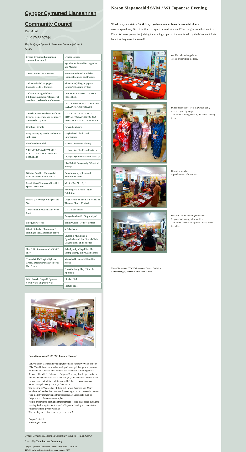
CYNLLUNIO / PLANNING (40, 73)
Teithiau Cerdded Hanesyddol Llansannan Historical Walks (41, 175)
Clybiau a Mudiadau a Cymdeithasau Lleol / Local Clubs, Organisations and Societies (82, 239)
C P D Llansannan (74, 209)
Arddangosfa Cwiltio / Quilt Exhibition (78, 191)
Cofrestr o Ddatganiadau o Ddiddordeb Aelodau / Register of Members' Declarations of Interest (43, 97)
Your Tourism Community (49, 441)
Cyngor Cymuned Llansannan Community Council (41, 59)
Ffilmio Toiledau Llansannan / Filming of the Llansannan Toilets (42, 231)
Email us (29, 49)
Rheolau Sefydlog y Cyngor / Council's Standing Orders (79, 85)
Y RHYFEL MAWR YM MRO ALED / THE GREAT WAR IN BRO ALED (41, 153)
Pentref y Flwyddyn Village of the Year (42, 201)
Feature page (71, 285)
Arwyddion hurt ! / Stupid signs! (81, 216)
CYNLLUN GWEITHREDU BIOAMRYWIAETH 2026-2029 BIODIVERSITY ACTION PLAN (81, 117)
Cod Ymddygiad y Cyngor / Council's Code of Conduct (39, 85)
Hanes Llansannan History (78, 143)
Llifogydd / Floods (35, 222)
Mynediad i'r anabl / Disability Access (80, 261)
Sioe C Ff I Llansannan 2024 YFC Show (42, 251)
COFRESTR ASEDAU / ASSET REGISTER (80, 95)
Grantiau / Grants (35, 127)
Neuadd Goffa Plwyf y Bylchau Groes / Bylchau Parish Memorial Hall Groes (42, 263)
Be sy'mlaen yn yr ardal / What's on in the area (43, 135)
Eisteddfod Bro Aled (36, 143)
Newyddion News (73, 127)
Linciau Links (71, 279)
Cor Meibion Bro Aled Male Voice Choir (42, 211)
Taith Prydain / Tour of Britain (80, 222)
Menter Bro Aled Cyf (75, 183)
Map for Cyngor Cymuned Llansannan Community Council (53, 44)
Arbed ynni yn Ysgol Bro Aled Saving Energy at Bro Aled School (81, 251)
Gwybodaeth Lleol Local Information (77, 135)
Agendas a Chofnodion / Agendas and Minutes (81, 65)
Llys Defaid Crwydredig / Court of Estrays (82, 165)
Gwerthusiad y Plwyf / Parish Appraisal (79, 271)
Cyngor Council (72, 57)
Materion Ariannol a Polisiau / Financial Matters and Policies (80, 75)
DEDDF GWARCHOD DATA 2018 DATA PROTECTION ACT (82, 105)
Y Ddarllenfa (71, 229)
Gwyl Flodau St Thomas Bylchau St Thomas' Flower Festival (82, 201)
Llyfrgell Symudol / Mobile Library (82, 156)
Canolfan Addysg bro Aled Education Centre (78, 175)
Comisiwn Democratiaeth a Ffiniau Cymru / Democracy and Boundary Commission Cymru (43, 117)
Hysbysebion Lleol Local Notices (81, 150)
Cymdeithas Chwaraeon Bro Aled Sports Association (42, 185)
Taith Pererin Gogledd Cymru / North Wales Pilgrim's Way (41, 281)
